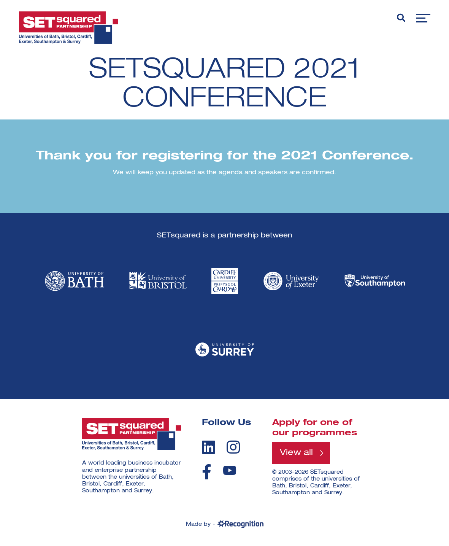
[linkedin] (208, 447)
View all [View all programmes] (296, 453)
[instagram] (233, 447)
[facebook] (206, 471)
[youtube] (229, 470)
